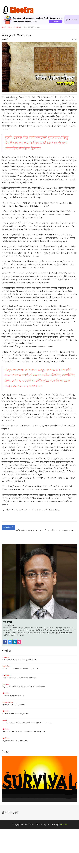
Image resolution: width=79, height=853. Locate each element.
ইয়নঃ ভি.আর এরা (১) (9, 705)
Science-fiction (7, 702)
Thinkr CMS (62, 824)
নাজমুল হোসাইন (19, 696)
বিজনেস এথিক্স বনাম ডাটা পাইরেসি (12, 732)
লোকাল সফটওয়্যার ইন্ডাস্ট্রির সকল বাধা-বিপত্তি (16, 723)
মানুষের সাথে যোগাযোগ (9, 741)
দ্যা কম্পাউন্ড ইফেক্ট (8, 696)
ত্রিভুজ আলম (21, 705)
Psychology (6, 666)
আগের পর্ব (8, 527)
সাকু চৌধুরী (5, 39)
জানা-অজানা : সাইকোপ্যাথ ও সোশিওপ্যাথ (15, 669)
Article (4, 720)
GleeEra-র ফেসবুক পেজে (66, 530)
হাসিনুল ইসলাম (32, 660)
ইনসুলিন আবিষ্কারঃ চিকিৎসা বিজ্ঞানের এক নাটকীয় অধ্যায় (19, 687)
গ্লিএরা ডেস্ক (32, 678)
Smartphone (6, 675)
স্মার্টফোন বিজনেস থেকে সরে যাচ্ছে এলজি (15, 678)
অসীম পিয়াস (41, 687)
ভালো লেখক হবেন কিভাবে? (10, 714)
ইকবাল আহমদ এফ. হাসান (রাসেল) (41, 723)
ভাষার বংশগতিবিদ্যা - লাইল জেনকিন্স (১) (14, 660)
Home (3, 27)
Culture (9, 27)
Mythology (17, 27)
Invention (5, 684)
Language (5, 657)
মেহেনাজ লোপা (33, 669)
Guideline (5, 693)
